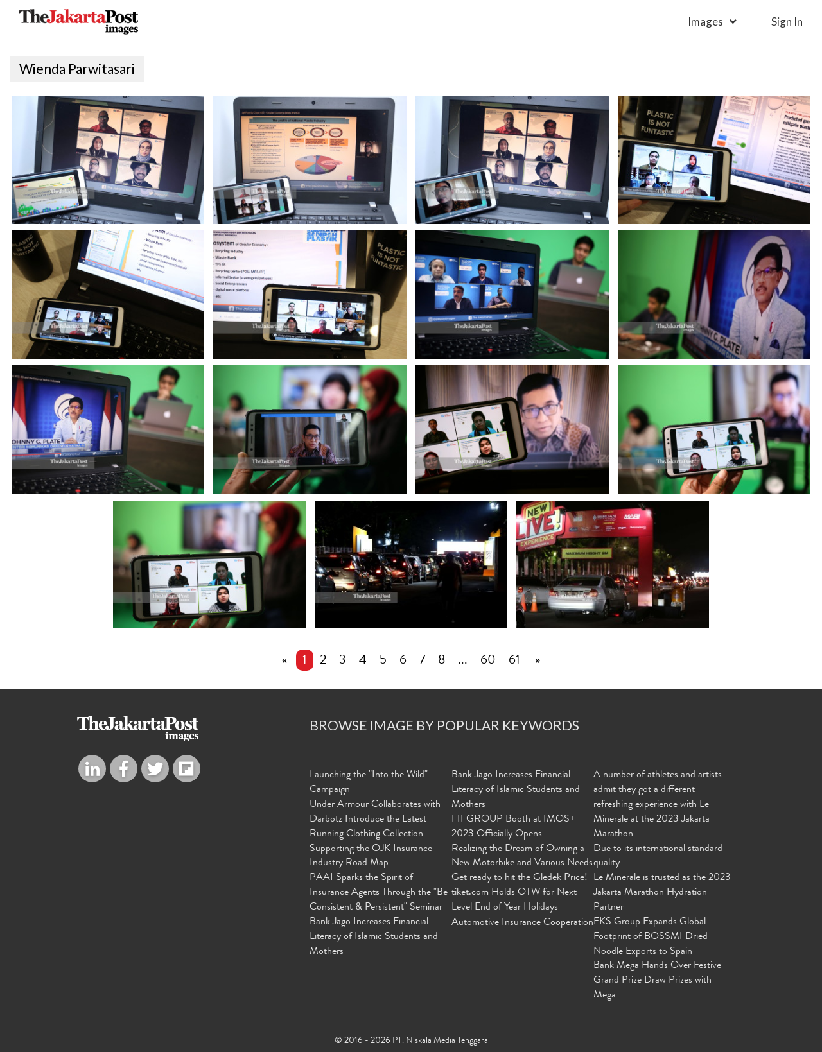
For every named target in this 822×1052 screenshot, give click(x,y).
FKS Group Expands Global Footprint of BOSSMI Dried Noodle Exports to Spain (650, 937)
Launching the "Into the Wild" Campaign (369, 782)
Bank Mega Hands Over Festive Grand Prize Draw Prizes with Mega (657, 981)
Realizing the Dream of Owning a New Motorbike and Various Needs (522, 856)
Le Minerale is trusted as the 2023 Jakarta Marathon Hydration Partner (662, 893)
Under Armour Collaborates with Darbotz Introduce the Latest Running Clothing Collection (375, 820)
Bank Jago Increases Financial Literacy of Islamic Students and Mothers (374, 937)
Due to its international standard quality (657, 856)
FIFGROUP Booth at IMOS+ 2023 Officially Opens (513, 827)
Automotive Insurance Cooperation (522, 923)
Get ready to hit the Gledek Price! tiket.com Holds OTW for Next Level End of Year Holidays (519, 893)
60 (488, 661)
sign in (787, 21)
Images (705, 21)
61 (514, 661)
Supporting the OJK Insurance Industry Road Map (371, 856)
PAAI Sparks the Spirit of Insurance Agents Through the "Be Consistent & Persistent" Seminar (379, 893)
